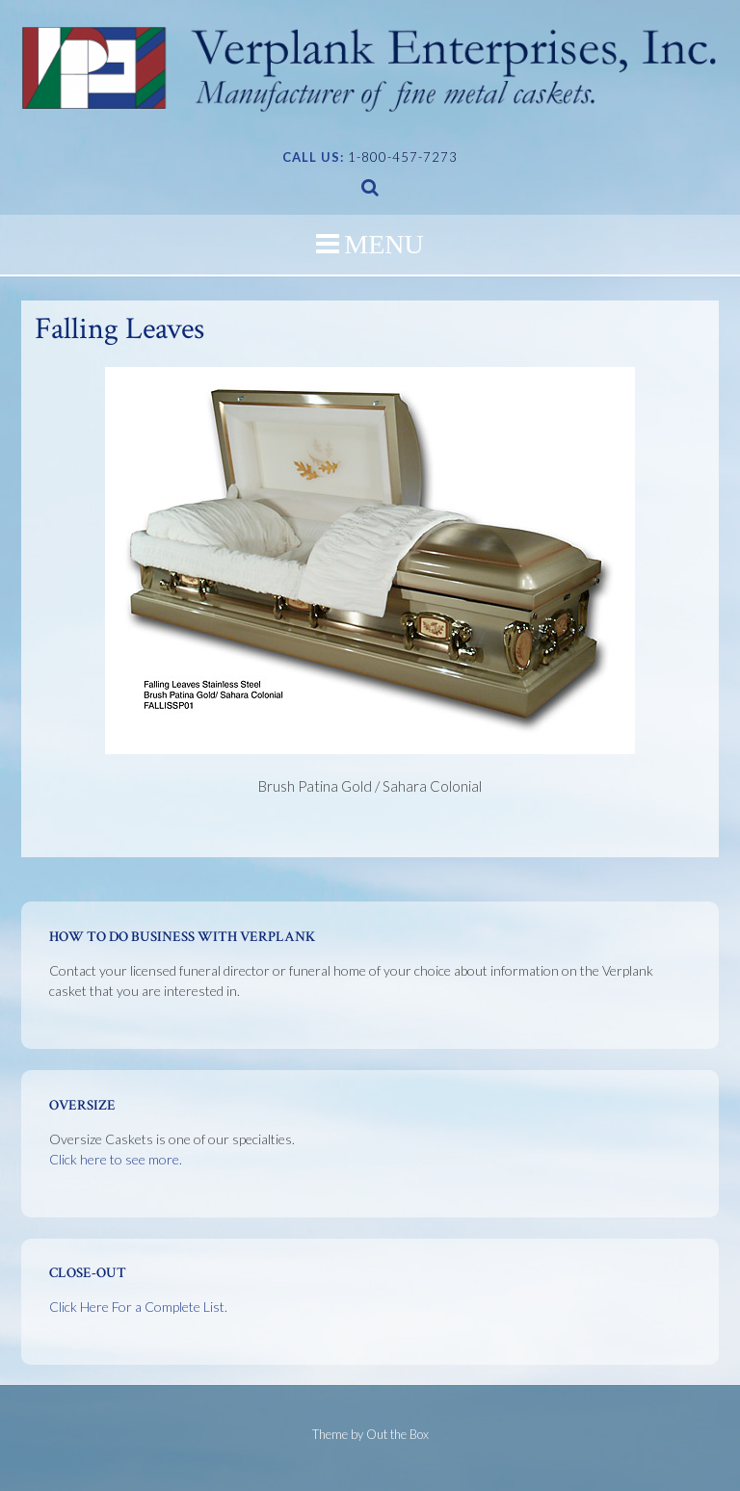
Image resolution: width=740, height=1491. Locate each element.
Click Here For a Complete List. (138, 1306)
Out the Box (397, 1434)
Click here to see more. (115, 1159)
